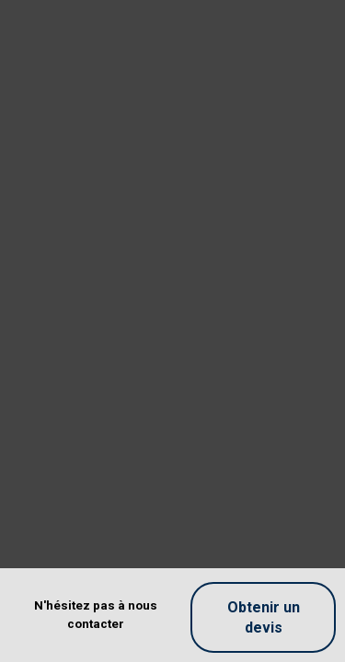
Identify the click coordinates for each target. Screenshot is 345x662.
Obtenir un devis (263, 617)
